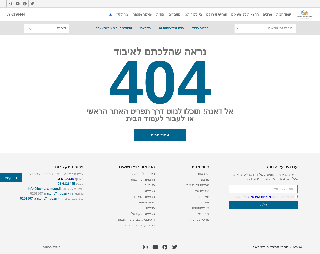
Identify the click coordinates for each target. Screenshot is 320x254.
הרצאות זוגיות (145, 191)
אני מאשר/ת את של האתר (264, 196)
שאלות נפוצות (142, 14)
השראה (145, 28)
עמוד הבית (283, 14)
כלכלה (150, 208)
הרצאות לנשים (144, 196)
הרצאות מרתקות (143, 179)
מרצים (267, 14)
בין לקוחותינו (193, 14)
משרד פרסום (51, 247)
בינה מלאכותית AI (171, 28)
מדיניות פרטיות (199, 219)
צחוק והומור (146, 202)
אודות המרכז (200, 202)
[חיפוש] (29, 28)
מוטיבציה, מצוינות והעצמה (113, 28)
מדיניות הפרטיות (259, 196)
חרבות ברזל (200, 28)
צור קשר (122, 14)
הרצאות (203, 173)
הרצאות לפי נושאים (245, 14)
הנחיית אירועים (216, 14)
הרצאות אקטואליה (141, 214)
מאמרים (174, 14)
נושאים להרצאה (143, 173)
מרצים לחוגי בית (197, 185)
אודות (160, 14)
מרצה (205, 179)
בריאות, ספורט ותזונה (140, 225)
